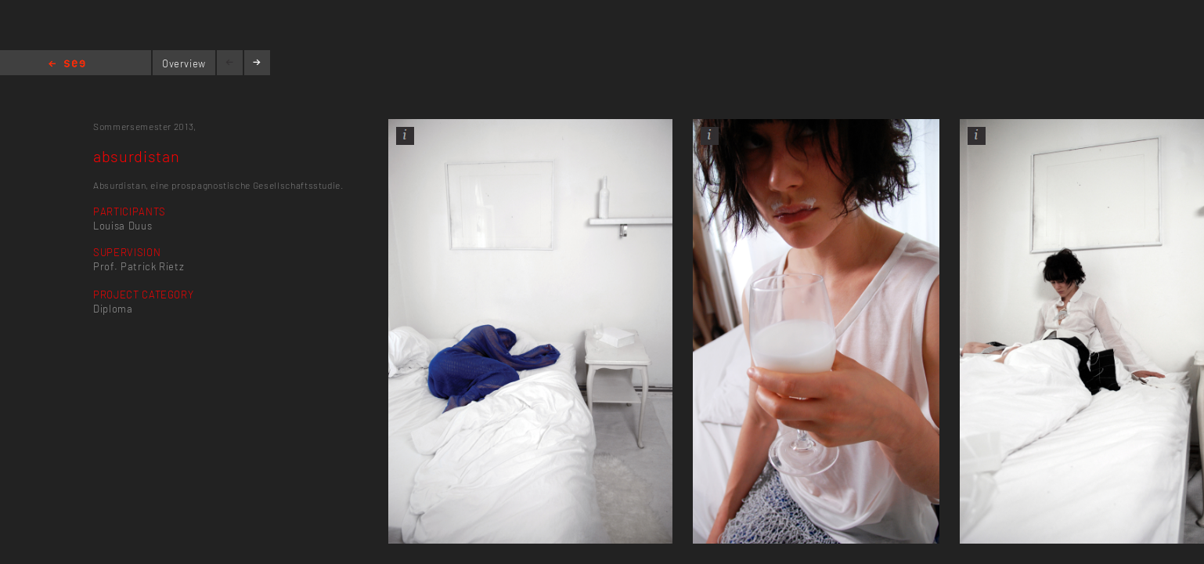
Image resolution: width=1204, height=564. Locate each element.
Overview (184, 63)
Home (67, 64)
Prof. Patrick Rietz (138, 266)
